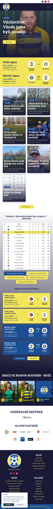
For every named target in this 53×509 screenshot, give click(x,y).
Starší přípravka (38, 491)
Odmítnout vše (20, 504)
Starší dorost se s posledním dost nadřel (38, 106)
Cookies (48, 507)
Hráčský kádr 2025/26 (14, 488)
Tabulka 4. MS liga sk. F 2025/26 (15, 273)
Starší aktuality (26, 206)
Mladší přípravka (39, 493)
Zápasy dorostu (20, 358)
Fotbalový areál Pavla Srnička (39, 466)
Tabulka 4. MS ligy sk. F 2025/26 (14, 483)
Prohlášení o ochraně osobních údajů (38, 506)
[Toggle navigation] (48, 7)
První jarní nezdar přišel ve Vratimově (13, 135)
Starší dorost (39, 481)
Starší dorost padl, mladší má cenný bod (14, 163)
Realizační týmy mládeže (39, 496)
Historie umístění (39, 460)
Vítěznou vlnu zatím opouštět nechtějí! (36, 135)
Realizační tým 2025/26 (14, 491)
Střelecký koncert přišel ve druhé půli (14, 192)
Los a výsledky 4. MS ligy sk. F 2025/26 (14, 481)
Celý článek (9, 42)
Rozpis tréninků (38, 499)
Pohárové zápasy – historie (38, 463)
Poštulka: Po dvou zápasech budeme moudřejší (38, 163)
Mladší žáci (38, 488)
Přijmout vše (8, 504)
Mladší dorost (39, 483)
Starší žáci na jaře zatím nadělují (14, 107)
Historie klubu (39, 458)
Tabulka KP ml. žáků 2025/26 (26, 282)
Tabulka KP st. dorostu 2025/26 (38, 273)
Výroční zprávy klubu (39, 468)
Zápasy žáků (33, 358)
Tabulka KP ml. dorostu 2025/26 (15, 277)
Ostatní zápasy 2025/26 (14, 486)
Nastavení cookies (15, 501)
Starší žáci (38, 486)
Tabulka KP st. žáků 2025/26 (37, 277)
